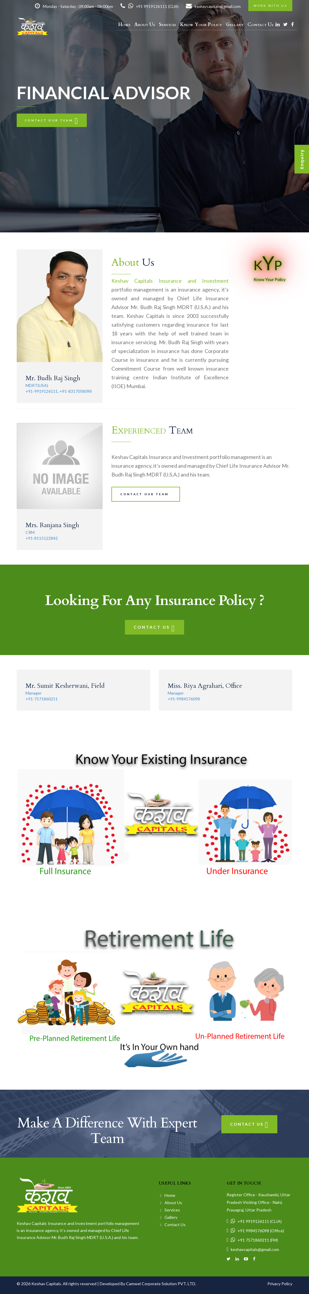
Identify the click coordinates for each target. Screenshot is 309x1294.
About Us (144, 24)
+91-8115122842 (42, 538)
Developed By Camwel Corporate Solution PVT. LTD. (148, 1283)
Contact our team (52, 120)
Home (124, 24)
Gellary (235, 24)
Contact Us (260, 24)
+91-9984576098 (184, 698)
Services (167, 24)
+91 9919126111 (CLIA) (149, 6)
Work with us (270, 5)
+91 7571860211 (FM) (252, 1240)
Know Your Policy (201, 24)
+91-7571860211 (42, 698)
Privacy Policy (279, 1283)
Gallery (168, 1217)
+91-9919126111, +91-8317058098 (59, 391)
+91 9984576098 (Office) (255, 1230)
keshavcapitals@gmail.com (213, 6)
